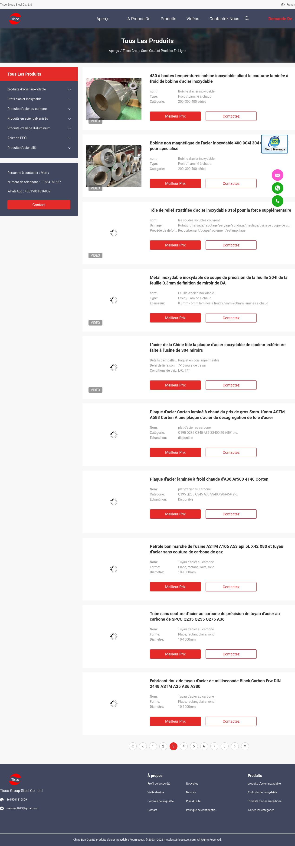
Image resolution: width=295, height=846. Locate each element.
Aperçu (114, 51)
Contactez (231, 116)
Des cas (191, 792)
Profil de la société (159, 783)
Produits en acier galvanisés (27, 118)
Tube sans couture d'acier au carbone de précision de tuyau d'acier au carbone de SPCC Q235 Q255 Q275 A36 (215, 616)
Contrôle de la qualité (161, 801)
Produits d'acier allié (21, 148)
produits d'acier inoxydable (26, 89)
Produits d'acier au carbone (27, 109)
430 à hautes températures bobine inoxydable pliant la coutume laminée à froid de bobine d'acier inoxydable (219, 78)
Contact (39, 205)
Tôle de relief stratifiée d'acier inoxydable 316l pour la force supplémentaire (220, 210)
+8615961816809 (37, 191)
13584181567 (51, 182)
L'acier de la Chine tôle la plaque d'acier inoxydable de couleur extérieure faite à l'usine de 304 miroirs (217, 347)
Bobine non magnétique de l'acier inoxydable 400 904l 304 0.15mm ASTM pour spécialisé (219, 145)
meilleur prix (175, 116)
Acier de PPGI (17, 138)
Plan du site (193, 801)
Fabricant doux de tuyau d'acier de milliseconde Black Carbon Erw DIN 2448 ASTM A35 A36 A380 (215, 683)
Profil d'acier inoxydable (24, 99)
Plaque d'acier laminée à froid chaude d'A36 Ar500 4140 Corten (209, 479)
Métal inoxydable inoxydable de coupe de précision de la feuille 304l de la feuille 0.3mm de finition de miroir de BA (218, 280)
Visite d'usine (156, 792)
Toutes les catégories (261, 810)
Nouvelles (192, 783)
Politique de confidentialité (201, 810)
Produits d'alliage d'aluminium (28, 128)
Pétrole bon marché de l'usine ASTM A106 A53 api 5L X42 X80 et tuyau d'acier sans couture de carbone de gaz (216, 549)
